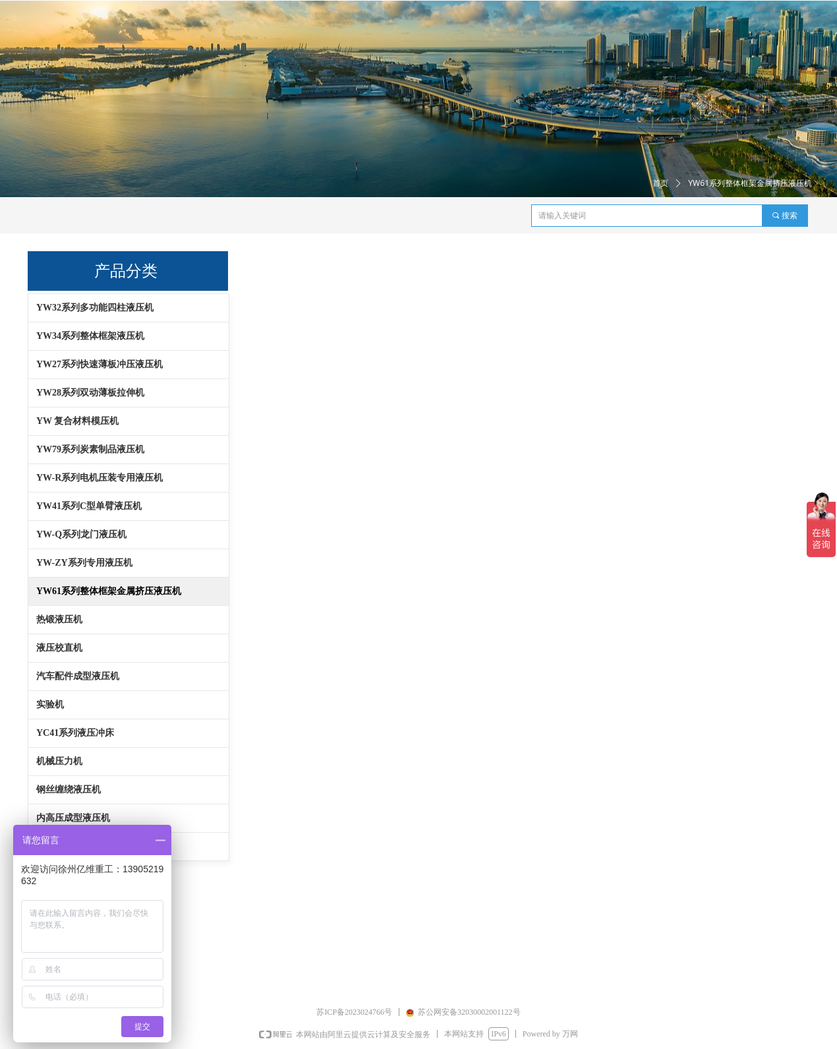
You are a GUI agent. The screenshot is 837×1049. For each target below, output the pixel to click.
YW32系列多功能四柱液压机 (95, 308)
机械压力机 (59, 761)
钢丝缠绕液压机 (68, 789)
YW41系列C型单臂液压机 (89, 506)
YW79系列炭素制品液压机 (90, 449)
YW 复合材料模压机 (77, 421)
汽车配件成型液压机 (77, 676)
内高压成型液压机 (73, 818)
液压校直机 (59, 648)
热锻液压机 (59, 619)
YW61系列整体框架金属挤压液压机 (108, 591)
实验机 (50, 704)
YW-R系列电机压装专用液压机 (99, 478)
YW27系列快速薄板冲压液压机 (99, 364)
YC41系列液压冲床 (75, 733)
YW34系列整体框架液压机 (90, 336)
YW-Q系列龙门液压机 (81, 534)
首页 (660, 183)
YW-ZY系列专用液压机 (84, 563)
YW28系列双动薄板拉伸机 (90, 393)
